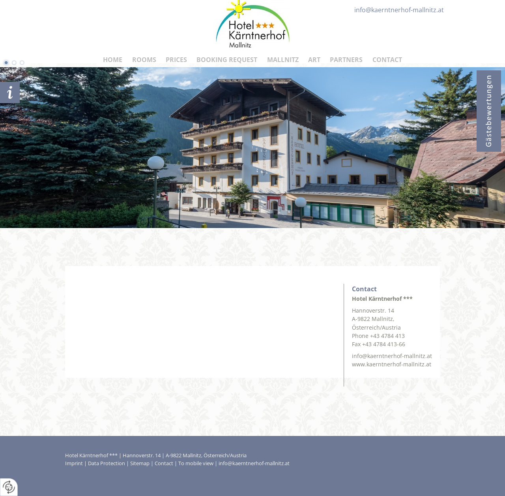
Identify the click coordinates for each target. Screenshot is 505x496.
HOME (112, 59)
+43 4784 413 (387, 335)
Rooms (144, 59)
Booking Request (226, 59)
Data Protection (106, 463)
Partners (346, 59)
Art (314, 59)
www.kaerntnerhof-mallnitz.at (391, 364)
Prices (176, 59)
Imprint (74, 463)
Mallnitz (283, 59)
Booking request (10, 92)
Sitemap (140, 463)
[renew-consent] (9, 487)
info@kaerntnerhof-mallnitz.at (392, 356)
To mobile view (195, 463)
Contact (387, 59)
